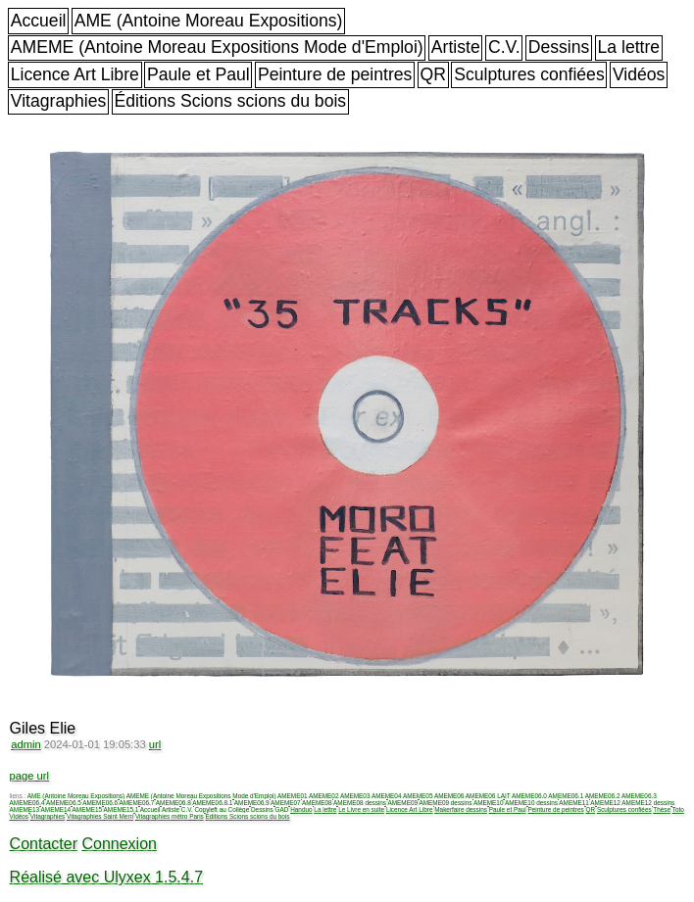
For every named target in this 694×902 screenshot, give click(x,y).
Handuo (301, 809)
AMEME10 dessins (531, 802)
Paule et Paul (198, 74)
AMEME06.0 (529, 795)
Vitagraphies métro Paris (169, 816)
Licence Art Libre (75, 74)
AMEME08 (317, 802)
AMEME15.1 (121, 809)
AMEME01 (292, 795)
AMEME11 (574, 802)
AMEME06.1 (565, 795)
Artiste (455, 47)
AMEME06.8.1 (212, 802)
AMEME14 (56, 809)
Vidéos (639, 74)
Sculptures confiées (529, 74)
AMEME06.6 (100, 802)
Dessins (559, 47)
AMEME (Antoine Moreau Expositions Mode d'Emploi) (217, 47)
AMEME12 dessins (647, 802)
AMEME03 (355, 795)
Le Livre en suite (361, 809)
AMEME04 (387, 795)
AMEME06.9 (252, 802)
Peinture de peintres (335, 74)
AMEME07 (286, 802)
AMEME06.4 (27, 802)
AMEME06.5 (63, 802)
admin (25, 744)
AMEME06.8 (173, 802)
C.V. (504, 47)
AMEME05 (418, 795)
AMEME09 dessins (446, 802)
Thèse (661, 809)
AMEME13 (25, 809)
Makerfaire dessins (460, 809)
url (155, 744)
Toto (678, 809)
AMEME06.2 (602, 795)
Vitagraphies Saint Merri (100, 816)
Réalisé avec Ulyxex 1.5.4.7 (106, 877)
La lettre (629, 47)
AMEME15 (88, 809)
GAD (282, 809)
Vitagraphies (59, 101)
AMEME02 (324, 795)
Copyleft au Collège (221, 809)
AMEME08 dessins (359, 802)
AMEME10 (488, 802)
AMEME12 (605, 802)
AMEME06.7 (137, 802)
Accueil (39, 20)
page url (29, 776)
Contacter (43, 843)
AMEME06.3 (639, 795)
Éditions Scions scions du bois (230, 101)
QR (433, 74)
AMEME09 (403, 802)
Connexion (119, 843)
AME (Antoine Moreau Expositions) (208, 20)
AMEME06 (449, 795)
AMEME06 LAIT (488, 795)
